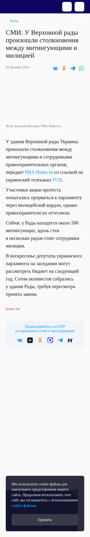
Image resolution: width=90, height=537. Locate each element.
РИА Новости (39, 172)
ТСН (57, 179)
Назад (14, 21)
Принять (45, 520)
